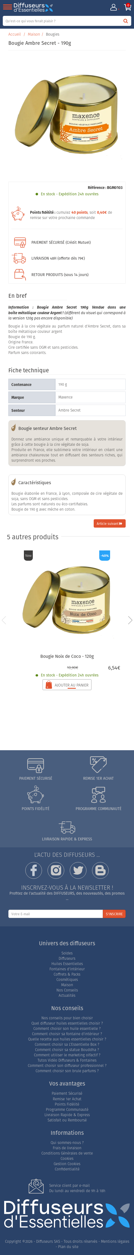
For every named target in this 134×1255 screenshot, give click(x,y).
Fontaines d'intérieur (67, 969)
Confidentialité (67, 1169)
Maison (34, 34)
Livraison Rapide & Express (67, 1115)
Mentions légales (115, 1241)
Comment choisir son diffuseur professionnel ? (67, 1065)
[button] (130, 620)
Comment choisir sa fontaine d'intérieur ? (67, 1034)
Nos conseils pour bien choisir (67, 1018)
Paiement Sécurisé (67, 1093)
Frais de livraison (67, 1148)
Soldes (67, 953)
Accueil (14, 34)
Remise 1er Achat (67, 1099)
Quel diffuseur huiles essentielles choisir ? (67, 1023)
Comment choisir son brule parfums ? (67, 1071)
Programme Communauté (67, 1109)
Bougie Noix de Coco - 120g (67, 656)
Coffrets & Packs (67, 974)
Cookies (67, 1158)
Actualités (67, 995)
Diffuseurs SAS (48, 1241)
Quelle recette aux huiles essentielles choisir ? (67, 1039)
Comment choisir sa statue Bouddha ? (67, 1049)
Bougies (52, 34)
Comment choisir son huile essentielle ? (67, 1028)
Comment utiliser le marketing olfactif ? (67, 1055)
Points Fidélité (67, 1104)
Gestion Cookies (67, 1164)
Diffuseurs (67, 958)
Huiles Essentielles (67, 963)
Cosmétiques (67, 979)
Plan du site (68, 1246)
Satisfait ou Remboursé (67, 1120)
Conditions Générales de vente (67, 1153)
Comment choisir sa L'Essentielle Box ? (67, 1044)
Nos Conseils (67, 990)
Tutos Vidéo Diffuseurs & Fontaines (67, 1060)
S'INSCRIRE (114, 914)
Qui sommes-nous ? (67, 1142)
